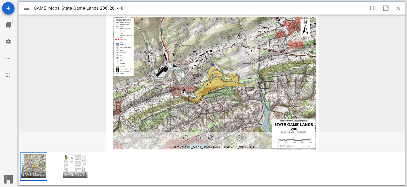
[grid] (212, 168)
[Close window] (398, 8)
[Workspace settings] (8, 41)
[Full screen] (8, 75)
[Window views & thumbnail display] (373, 8)
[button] (33, 166)
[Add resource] (8, 8)
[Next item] (239, 138)
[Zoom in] (186, 138)
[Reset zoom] (211, 138)
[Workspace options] (8, 58)
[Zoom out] (198, 138)
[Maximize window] (385, 8)
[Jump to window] (8, 25)
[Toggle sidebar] (26, 8)
